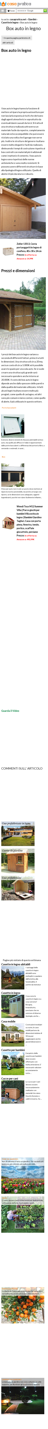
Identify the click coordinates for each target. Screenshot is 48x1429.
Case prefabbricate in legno (16, 823)
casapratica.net (18, 19)
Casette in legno (9, 22)
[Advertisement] (24, 80)
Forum (11, 11)
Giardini (32, 19)
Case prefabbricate (11, 878)
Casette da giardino (12, 850)
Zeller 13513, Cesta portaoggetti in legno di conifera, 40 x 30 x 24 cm (29, 247)
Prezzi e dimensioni (18, 270)
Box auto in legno (16, 50)
